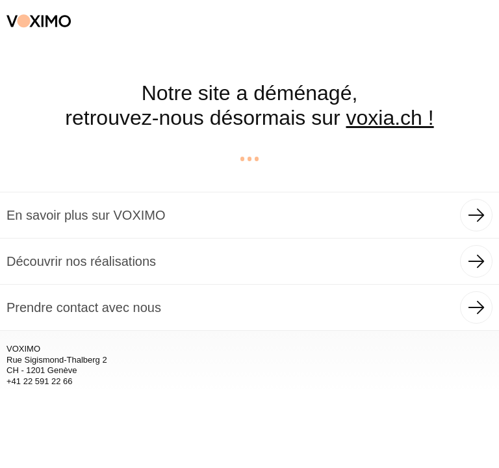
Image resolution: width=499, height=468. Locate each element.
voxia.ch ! (390, 117)
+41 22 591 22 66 (39, 381)
